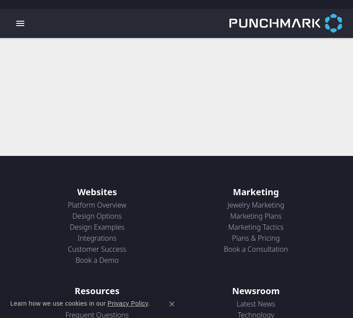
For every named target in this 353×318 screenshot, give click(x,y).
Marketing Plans (256, 216)
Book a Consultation (256, 249)
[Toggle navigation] (20, 23)
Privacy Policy (128, 303)
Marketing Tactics (256, 227)
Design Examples (97, 227)
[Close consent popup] (171, 304)
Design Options (97, 216)
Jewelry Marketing (256, 205)
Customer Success (97, 249)
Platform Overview (97, 205)
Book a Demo (97, 260)
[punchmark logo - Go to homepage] (291, 23)
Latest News (256, 304)
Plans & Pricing (256, 238)
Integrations (97, 238)
